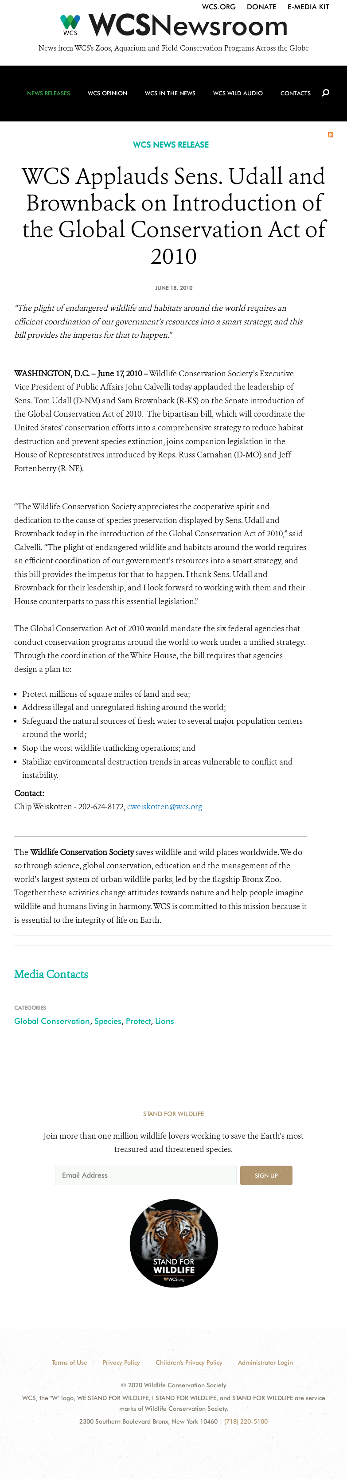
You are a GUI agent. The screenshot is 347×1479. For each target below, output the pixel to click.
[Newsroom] (173, 27)
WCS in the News (170, 93)
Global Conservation (52, 1021)
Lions (164, 1021)
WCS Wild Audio (238, 93)
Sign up (266, 1175)
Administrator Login (265, 1362)
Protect (138, 1021)
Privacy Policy (121, 1362)
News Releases (48, 93)
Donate (262, 7)
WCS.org (219, 7)
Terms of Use (69, 1362)
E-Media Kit (308, 7)
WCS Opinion (107, 93)
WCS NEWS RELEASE (171, 144)
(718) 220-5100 (246, 1421)
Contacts (296, 93)
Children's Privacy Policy (189, 1362)
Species (107, 1021)
